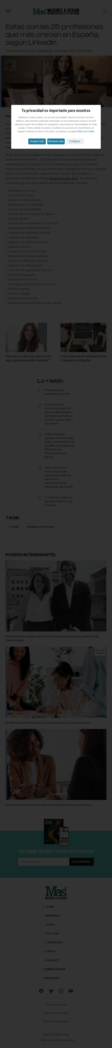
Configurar (74, 141)
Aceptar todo (37, 141)
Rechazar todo (55, 141)
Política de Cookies (85, 131)
